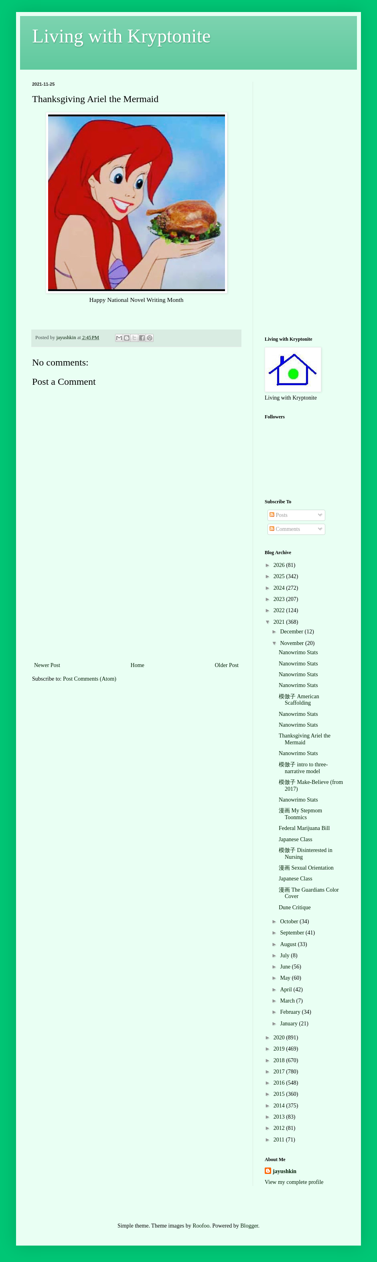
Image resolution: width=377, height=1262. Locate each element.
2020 (280, 1038)
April (286, 990)
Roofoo (201, 1226)
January (289, 1024)
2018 (280, 1060)
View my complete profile (294, 1182)
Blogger (249, 1226)
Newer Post (47, 665)
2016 (280, 1083)
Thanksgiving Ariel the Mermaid (304, 739)
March (288, 1001)
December (292, 632)
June (286, 967)
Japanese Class (295, 839)
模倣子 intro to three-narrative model (303, 768)
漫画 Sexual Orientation (306, 868)
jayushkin (284, 1171)
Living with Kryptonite (121, 35)
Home (137, 665)
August (289, 944)
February (291, 1012)
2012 (280, 1128)
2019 (280, 1049)
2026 (280, 565)
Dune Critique (295, 907)
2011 (280, 1140)
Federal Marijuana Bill (304, 828)
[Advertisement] (136, 610)
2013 (280, 1117)
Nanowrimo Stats (298, 652)
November (292, 643)
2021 (280, 622)
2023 (280, 599)
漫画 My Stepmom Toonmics (300, 814)
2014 (280, 1106)
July (285, 956)
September (292, 933)
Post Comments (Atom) (89, 679)
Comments (285, 529)
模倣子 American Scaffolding (299, 699)
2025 (280, 576)
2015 (280, 1094)
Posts (279, 515)
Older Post (227, 665)
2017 (280, 1072)
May (286, 978)
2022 (280, 610)
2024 (280, 588)
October (290, 921)
